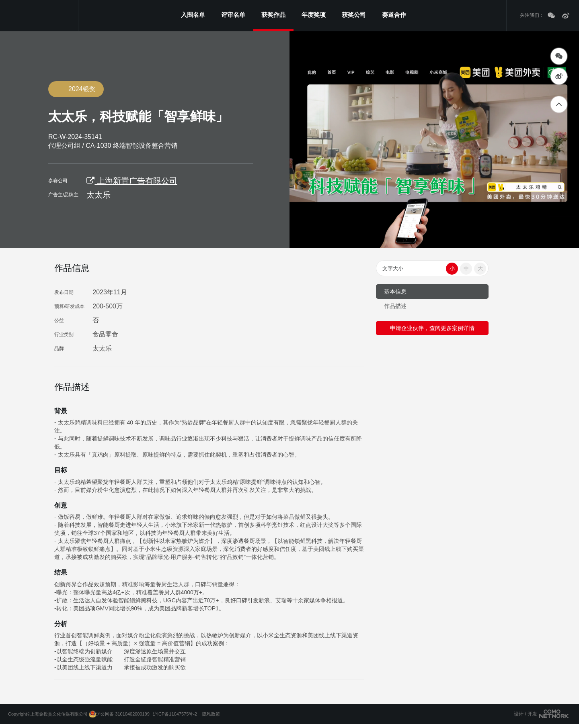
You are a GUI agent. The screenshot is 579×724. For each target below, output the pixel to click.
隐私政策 (211, 714)
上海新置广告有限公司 (131, 181)
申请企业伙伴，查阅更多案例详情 (432, 328)
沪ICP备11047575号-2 (175, 714)
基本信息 (395, 291)
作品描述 (395, 306)
